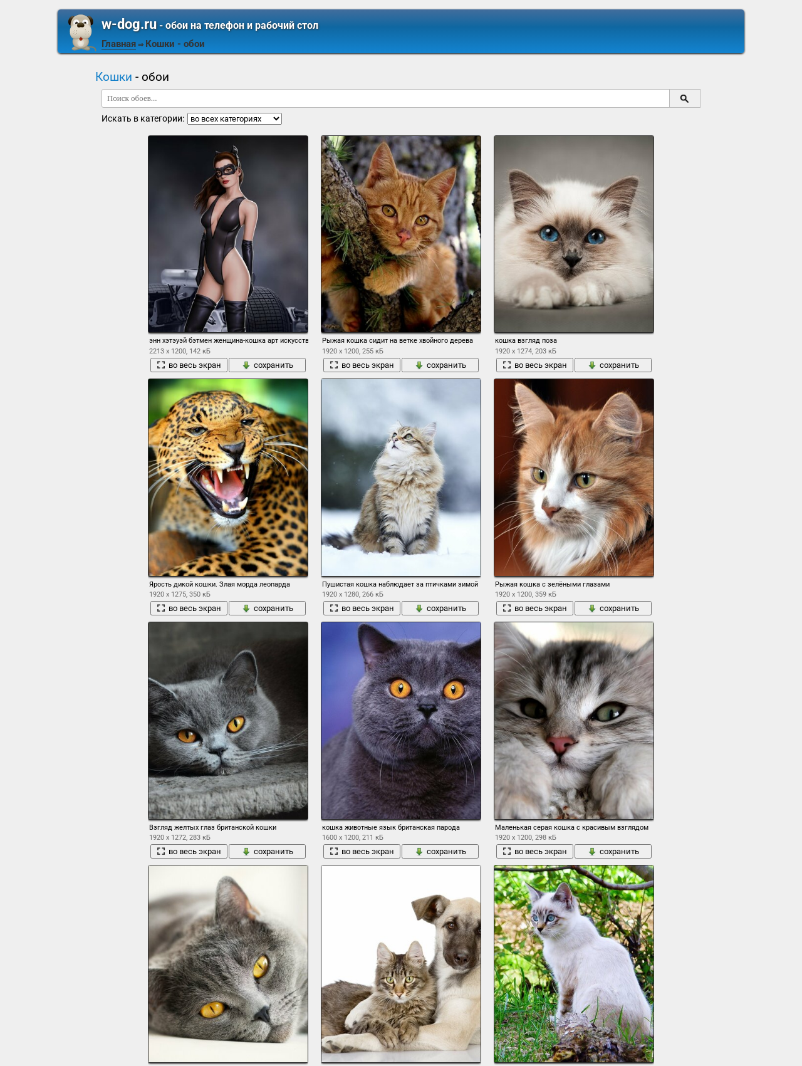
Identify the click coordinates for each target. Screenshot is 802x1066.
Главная (119, 44)
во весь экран (189, 365)
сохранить (267, 365)
